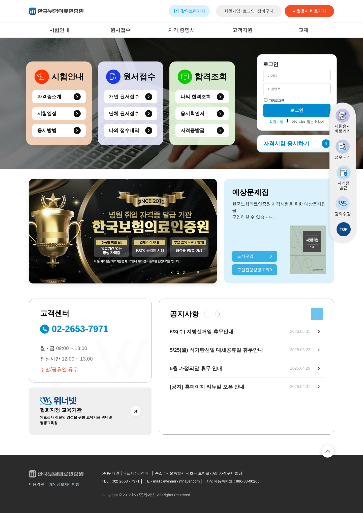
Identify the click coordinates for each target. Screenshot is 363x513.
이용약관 (36, 484)
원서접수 (120, 30)
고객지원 (242, 30)
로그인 (249, 11)
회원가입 (232, 11)
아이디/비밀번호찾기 (308, 122)
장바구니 (265, 11)
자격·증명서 (181, 30)
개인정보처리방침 (64, 484)
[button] (172, 272)
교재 (303, 30)
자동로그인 (274, 100)
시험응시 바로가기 (309, 11)
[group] (123, 231)
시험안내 (59, 30)
